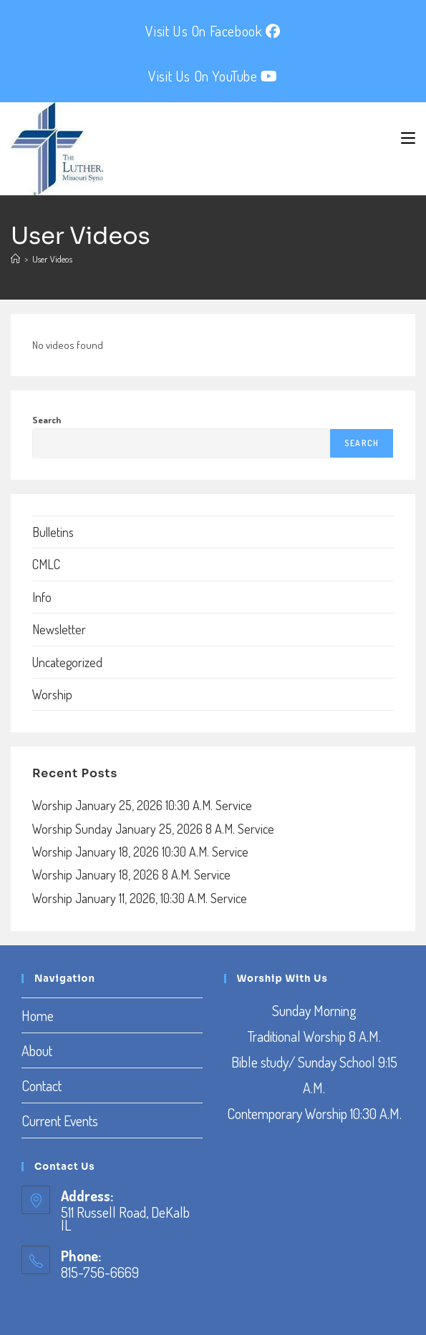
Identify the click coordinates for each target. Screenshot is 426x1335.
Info (42, 597)
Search (46, 419)
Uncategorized (67, 662)
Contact (41, 1085)
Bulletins (53, 532)
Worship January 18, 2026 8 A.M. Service (131, 874)
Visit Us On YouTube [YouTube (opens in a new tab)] (213, 75)
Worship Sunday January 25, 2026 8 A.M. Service (153, 829)
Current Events (59, 1120)
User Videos (52, 259)
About (36, 1050)
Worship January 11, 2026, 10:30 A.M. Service (139, 898)
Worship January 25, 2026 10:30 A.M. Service (142, 805)
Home (37, 1015)
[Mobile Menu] (408, 138)
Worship (52, 694)
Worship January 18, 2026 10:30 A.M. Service (140, 851)
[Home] (15, 259)
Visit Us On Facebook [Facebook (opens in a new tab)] (212, 30)
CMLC (46, 564)
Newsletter (59, 629)
